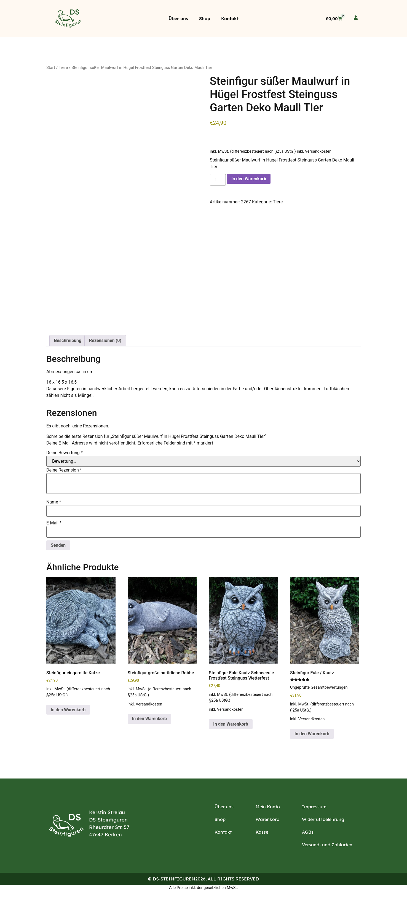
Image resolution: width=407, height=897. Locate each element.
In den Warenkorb (248, 178)
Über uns (178, 18)
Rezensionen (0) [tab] (105, 340)
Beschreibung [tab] (67, 340)
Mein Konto (268, 806)
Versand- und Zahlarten (327, 844)
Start (50, 67)
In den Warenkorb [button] (68, 709)
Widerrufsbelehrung (323, 819)
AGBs (308, 832)
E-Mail (53, 523)
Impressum (314, 806)
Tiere (63, 67)
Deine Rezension (64, 470)
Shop (204, 18)
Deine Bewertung (64, 453)
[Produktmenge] (218, 179)
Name (53, 502)
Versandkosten (318, 151)
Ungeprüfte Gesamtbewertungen (318, 687)
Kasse (262, 832)
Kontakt (230, 18)
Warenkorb (267, 819)
